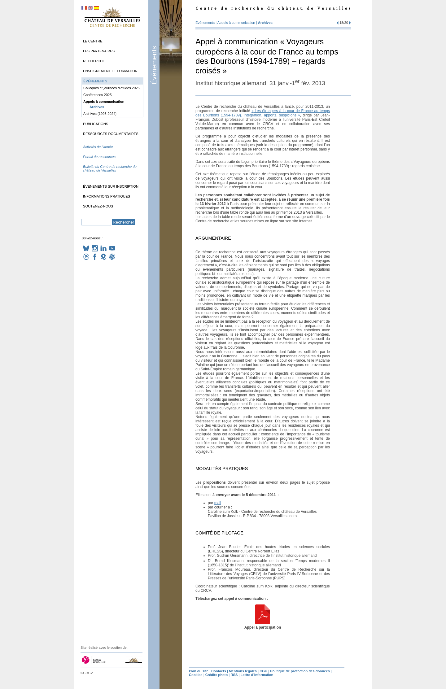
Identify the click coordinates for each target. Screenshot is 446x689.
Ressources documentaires (110, 134)
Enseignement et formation (110, 71)
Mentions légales (243, 671)
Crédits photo (216, 675)
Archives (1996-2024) (99, 114)
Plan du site (198, 671)
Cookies (196, 675)
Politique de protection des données (300, 671)
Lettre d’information (257, 675)
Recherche (94, 61)
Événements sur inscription (110, 186)
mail (217, 503)
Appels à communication (236, 22)
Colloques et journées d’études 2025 (111, 88)
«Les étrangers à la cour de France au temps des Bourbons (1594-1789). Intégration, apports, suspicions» (262, 113)
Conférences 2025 (97, 95)
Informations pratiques (106, 196)
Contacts (218, 671)
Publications (95, 124)
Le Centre (93, 41)
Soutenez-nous (98, 206)
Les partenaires (99, 51)
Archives (265, 22)
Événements (154, 65)
